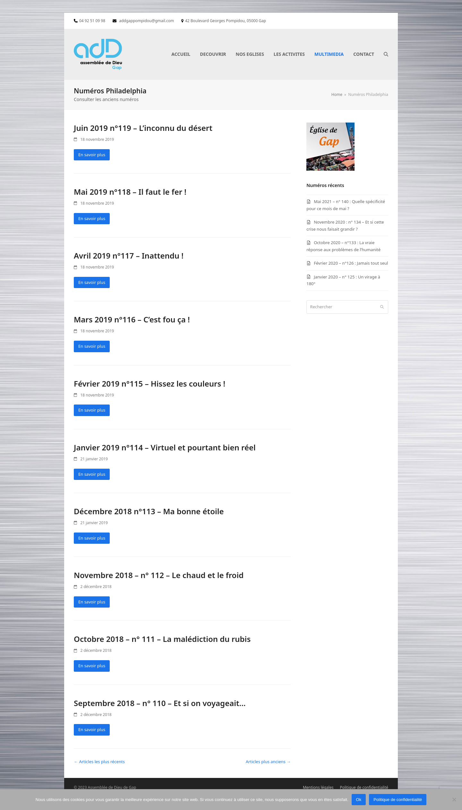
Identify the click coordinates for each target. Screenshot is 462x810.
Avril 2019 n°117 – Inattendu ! (129, 255)
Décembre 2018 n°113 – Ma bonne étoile (149, 511)
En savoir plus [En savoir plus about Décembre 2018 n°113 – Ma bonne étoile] (91, 538)
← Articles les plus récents (99, 761)
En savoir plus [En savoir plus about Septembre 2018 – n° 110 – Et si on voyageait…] (91, 729)
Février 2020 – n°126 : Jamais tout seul (351, 263)
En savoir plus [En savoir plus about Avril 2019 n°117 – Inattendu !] (91, 282)
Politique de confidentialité (364, 787)
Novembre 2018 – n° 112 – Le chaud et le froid (159, 575)
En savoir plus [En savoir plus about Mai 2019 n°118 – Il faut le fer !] (91, 218)
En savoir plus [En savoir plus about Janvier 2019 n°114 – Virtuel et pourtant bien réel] (91, 474)
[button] (386, 54)
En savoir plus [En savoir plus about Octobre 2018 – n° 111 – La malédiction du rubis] (91, 666)
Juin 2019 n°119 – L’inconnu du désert (143, 128)
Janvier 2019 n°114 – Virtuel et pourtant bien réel (165, 447)
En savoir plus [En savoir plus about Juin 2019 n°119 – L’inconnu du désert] (91, 155)
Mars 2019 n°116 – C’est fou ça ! (132, 319)
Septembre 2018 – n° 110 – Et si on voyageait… (160, 703)
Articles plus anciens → (268, 761)
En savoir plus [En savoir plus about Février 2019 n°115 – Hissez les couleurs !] (91, 410)
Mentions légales (318, 787)
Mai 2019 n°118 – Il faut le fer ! (130, 191)
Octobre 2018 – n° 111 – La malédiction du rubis (162, 639)
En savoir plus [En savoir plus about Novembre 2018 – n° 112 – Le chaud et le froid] (91, 602)
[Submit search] (382, 307)
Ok (359, 799)
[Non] (454, 799)
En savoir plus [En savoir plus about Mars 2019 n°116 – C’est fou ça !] (91, 346)
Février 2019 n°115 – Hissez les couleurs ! (149, 383)
